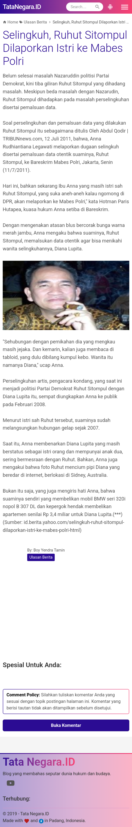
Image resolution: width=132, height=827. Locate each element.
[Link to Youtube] (10, 784)
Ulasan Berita (41, 557)
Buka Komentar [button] (66, 725)
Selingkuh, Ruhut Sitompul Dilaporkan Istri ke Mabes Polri (65, 48)
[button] (122, 7)
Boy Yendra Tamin (49, 550)
